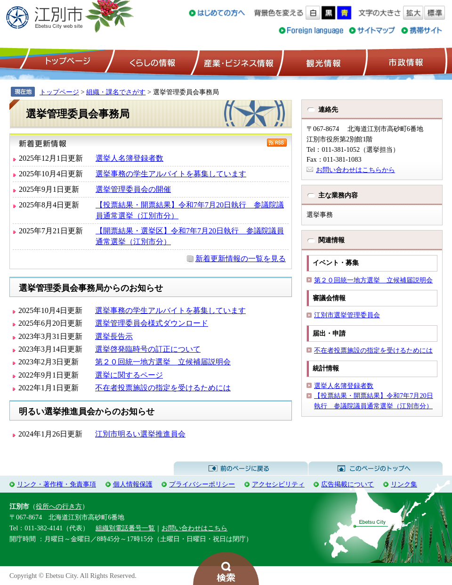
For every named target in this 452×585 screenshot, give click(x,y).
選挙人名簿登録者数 (129, 158)
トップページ (66, 62)
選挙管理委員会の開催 (133, 189)
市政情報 (405, 62)
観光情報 (322, 62)
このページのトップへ (375, 468)
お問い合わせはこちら (194, 528)
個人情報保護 (133, 484)
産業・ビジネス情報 (237, 62)
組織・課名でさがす (115, 92)
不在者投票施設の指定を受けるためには (163, 388)
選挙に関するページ (129, 375)
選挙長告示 (114, 336)
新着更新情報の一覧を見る (240, 259)
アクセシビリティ (278, 484)
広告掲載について (347, 484)
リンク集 (404, 484)
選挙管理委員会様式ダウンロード (151, 323)
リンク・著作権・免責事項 (56, 484)
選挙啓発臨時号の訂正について (148, 349)
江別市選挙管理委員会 (347, 315)
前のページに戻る (241, 468)
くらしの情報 (152, 62)
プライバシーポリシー (202, 484)
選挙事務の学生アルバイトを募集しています (171, 174)
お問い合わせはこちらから (355, 169)
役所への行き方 (59, 506)
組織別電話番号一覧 (125, 528)
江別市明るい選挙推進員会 (140, 434)
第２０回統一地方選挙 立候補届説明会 (163, 362)
